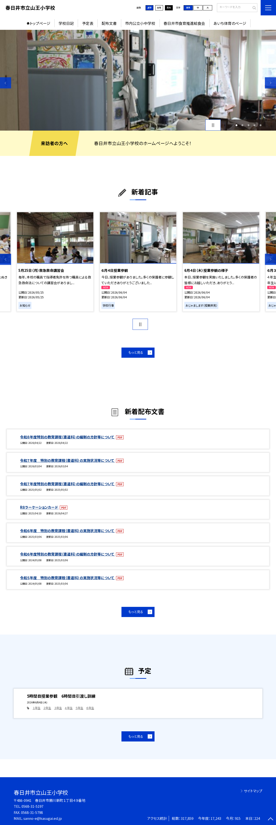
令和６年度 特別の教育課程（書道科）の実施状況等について (67, 530)
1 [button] (236, 125)
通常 (149, 7)
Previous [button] (5, 82)
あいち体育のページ (229, 23)
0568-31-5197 (32, 806)
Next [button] (270, 82)
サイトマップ (253, 790)
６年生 (90, 708)
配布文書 (109, 23)
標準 (188, 7)
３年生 (58, 708)
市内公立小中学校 (140, 23)
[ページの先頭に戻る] (270, 819)
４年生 (69, 708)
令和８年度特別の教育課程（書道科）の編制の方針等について (67, 436)
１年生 (36, 708)
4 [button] (254, 125)
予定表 (87, 23)
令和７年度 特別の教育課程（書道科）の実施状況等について (67, 460)
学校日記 (66, 23)
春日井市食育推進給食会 (184, 23)
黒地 (169, 7)
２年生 (47, 708)
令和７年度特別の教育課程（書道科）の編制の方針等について (67, 483)
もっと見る (135, 352)
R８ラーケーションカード (39, 507)
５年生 (79, 708)
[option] (138, 80)
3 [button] (248, 125)
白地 (159, 7)
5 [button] (260, 125)
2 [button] (242, 125)
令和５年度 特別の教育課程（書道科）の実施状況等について (67, 577)
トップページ (40, 23)
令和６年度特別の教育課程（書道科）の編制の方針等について (67, 553)
